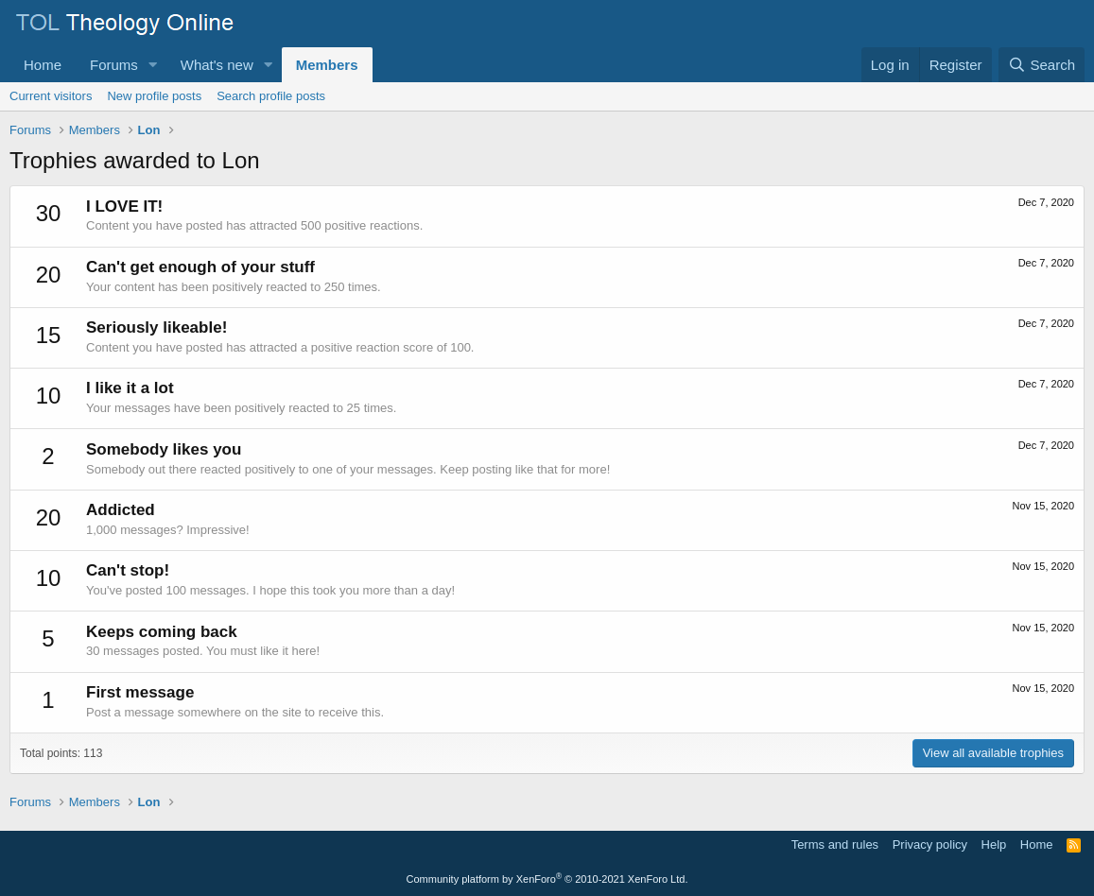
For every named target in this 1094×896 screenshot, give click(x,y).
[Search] (1041, 64)
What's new (217, 65)
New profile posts (154, 96)
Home (42, 65)
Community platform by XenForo (547, 879)
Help (994, 844)
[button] (153, 64)
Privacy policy (930, 844)
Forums (114, 65)
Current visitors (50, 96)
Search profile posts (271, 96)
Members (327, 65)
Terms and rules (834, 844)
